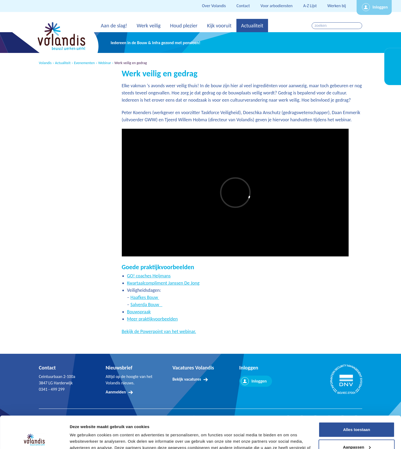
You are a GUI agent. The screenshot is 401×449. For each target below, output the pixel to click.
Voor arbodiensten (277, 5)
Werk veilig (149, 25)
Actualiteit (252, 25)
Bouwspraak (139, 312)
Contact (243, 5)
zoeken (358, 25)
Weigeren (356, 434)
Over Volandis (214, 5)
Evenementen (84, 63)
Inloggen (380, 7)
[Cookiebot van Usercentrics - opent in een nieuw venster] (34, 439)
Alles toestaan (356, 399)
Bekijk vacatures (186, 379)
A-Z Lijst (310, 5)
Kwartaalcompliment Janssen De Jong (163, 283)
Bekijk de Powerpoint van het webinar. (159, 331)
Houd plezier (184, 25)
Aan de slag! (114, 25)
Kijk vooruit (219, 25)
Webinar (104, 63)
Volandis (45, 63)
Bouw (154, 304)
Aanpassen (357, 416)
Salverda (139, 304)
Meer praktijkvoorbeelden (152, 319)
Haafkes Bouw (145, 297)
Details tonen (82, 438)
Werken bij (336, 5)
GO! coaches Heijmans (149, 276)
